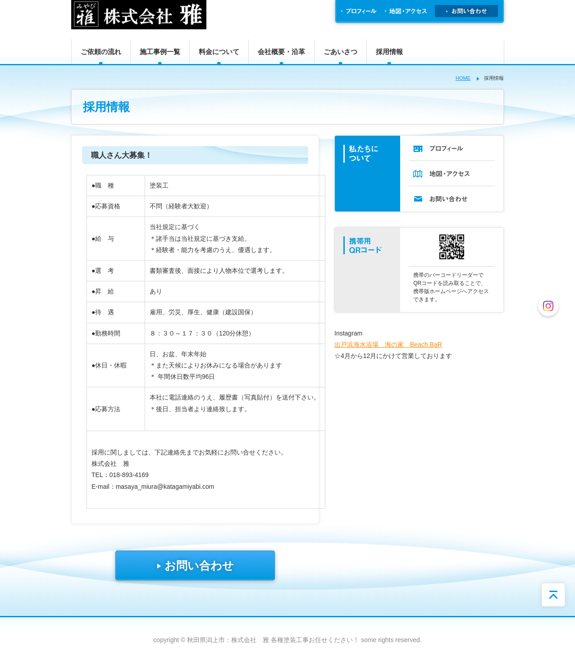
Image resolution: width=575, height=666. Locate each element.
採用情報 (389, 51)
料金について (219, 51)
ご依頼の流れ (101, 51)
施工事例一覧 (160, 51)
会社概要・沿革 (281, 51)
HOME (463, 78)
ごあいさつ (340, 51)
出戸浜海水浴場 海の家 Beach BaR (388, 344)
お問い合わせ (195, 565)
